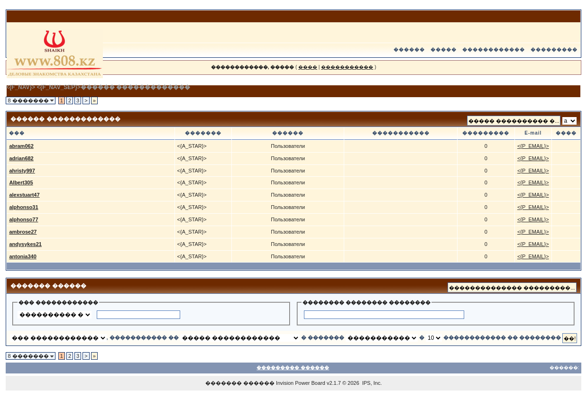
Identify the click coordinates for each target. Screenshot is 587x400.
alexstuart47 (24, 195)
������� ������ (240, 383)
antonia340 (22, 256)
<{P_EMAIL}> (533, 146)
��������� (554, 49)
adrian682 (21, 158)
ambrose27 (23, 232)
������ (409, 49)
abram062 (21, 146)
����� (444, 49)
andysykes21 (25, 244)
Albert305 (21, 182)
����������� (347, 67)
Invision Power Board (300, 383)
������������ (493, 49)
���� (307, 67)
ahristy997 (22, 170)
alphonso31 (23, 207)
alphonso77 (23, 219)
